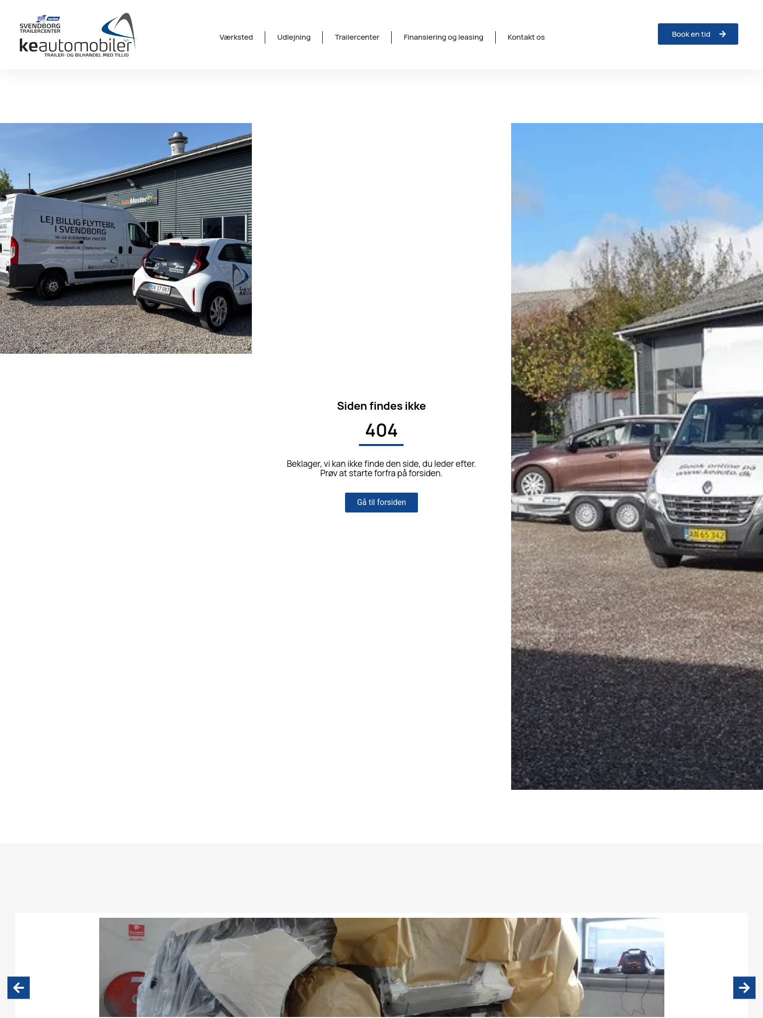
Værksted (236, 37)
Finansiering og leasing (443, 37)
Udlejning (293, 37)
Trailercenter (357, 37)
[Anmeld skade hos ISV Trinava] (698, 34)
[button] (18, 987)
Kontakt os (526, 37)
